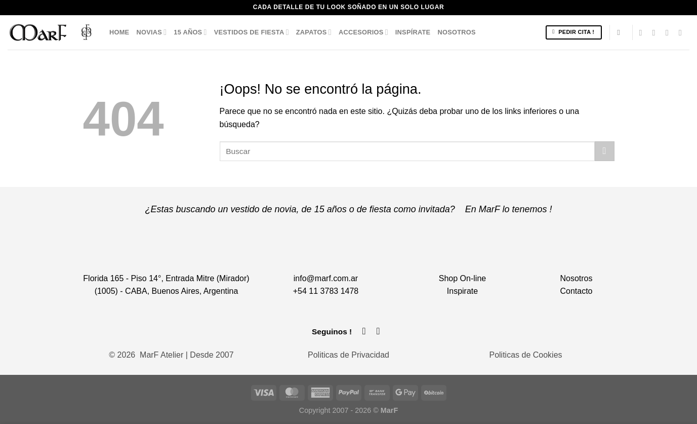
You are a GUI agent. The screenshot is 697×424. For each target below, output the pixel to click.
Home (119, 32)
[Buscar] (621, 32)
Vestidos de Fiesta (251, 32)
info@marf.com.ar (326, 278)
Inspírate (413, 32)
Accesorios (363, 32)
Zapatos (314, 32)
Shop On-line (462, 278)
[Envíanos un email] (670, 32)
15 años (190, 32)
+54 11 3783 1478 (325, 291)
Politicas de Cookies (525, 355)
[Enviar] (604, 151)
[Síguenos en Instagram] (656, 32)
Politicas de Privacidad (348, 355)
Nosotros (456, 32)
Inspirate (462, 291)
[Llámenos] (683, 32)
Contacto (576, 291)
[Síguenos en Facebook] (643, 32)
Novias (151, 32)
